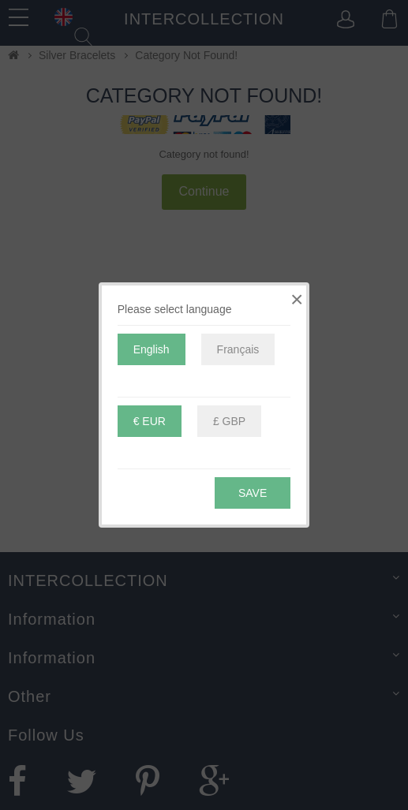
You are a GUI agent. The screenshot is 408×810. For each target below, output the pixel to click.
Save (252, 493)
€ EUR (149, 421)
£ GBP (229, 421)
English (151, 349)
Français (238, 349)
